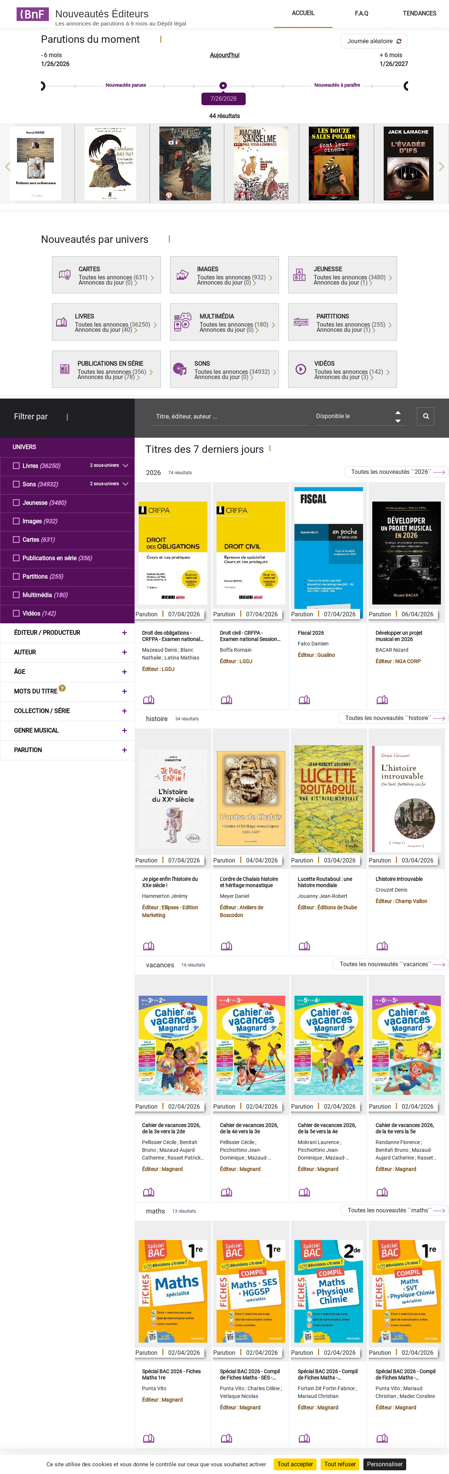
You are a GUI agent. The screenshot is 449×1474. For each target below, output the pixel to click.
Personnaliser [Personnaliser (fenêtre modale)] (385, 1464)
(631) (48, 539)
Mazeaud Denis (160, 650)
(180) (60, 594)
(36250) (49, 465)
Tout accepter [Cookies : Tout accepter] (295, 1464)
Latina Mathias (182, 658)
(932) (50, 520)
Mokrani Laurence (319, 1142)
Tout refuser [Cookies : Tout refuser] (340, 1464)
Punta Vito (154, 1388)
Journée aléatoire (376, 41)
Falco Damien (313, 644)
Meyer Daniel (234, 896)
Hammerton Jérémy (165, 896)
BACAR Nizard (392, 650)
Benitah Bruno (393, 1150)
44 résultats (224, 116)
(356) (85, 557)
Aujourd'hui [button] (224, 55)
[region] (224, 166)
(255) (56, 576)
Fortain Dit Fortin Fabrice (327, 1388)
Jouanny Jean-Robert (323, 896)
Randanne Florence (398, 1142)
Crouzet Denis (391, 890)
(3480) (57, 502)
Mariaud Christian (318, 1396)
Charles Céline (264, 1388)
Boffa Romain (236, 650)
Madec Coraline (417, 1396)
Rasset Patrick (184, 1158)
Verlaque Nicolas (239, 1396)
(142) (49, 613)
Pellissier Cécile (159, 1142)
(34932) (47, 484)
